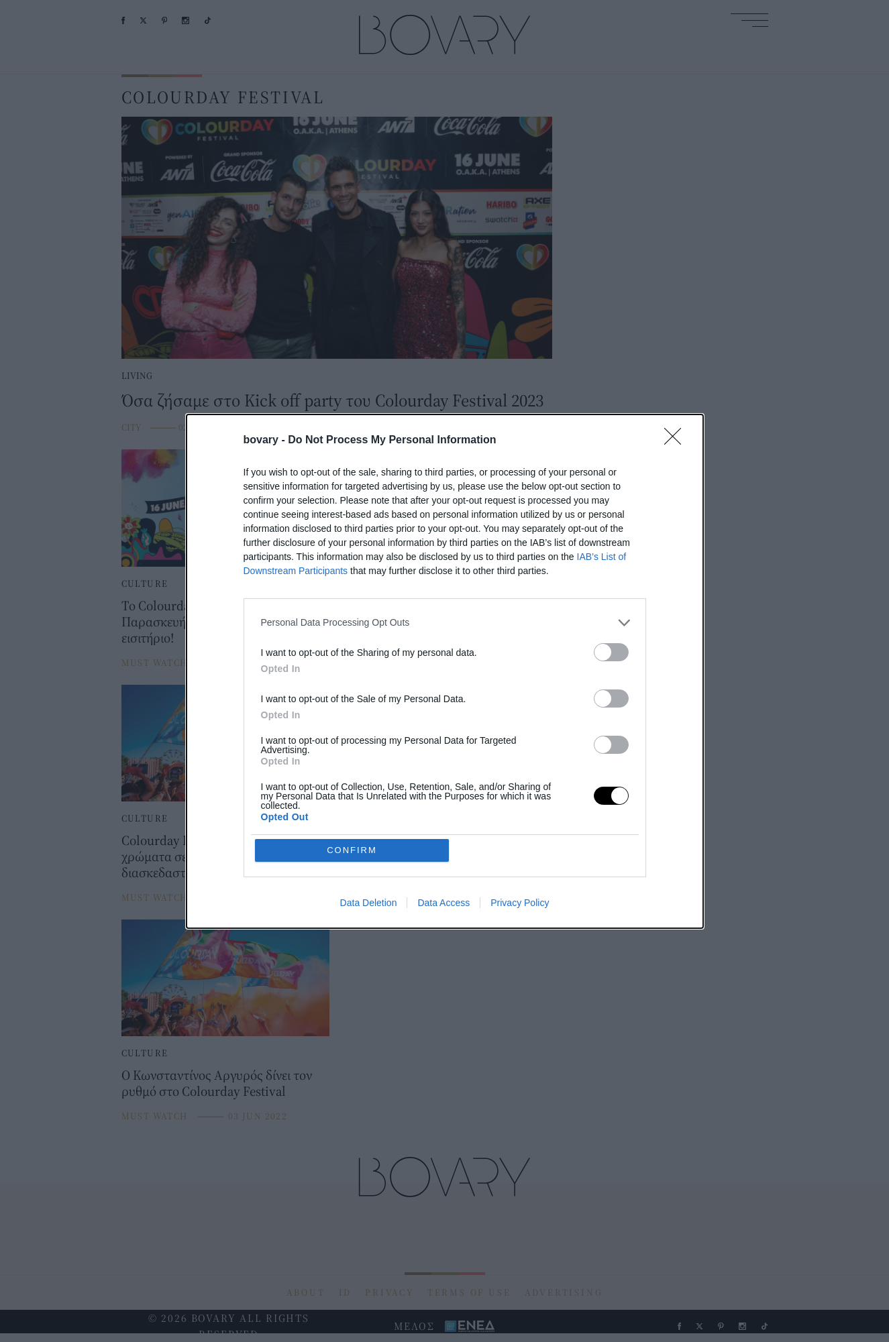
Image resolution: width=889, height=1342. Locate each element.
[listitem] (445, 720)
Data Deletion (368, 805)
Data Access (443, 805)
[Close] (677, 538)
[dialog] (445, 671)
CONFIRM (352, 753)
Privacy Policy (519, 805)
